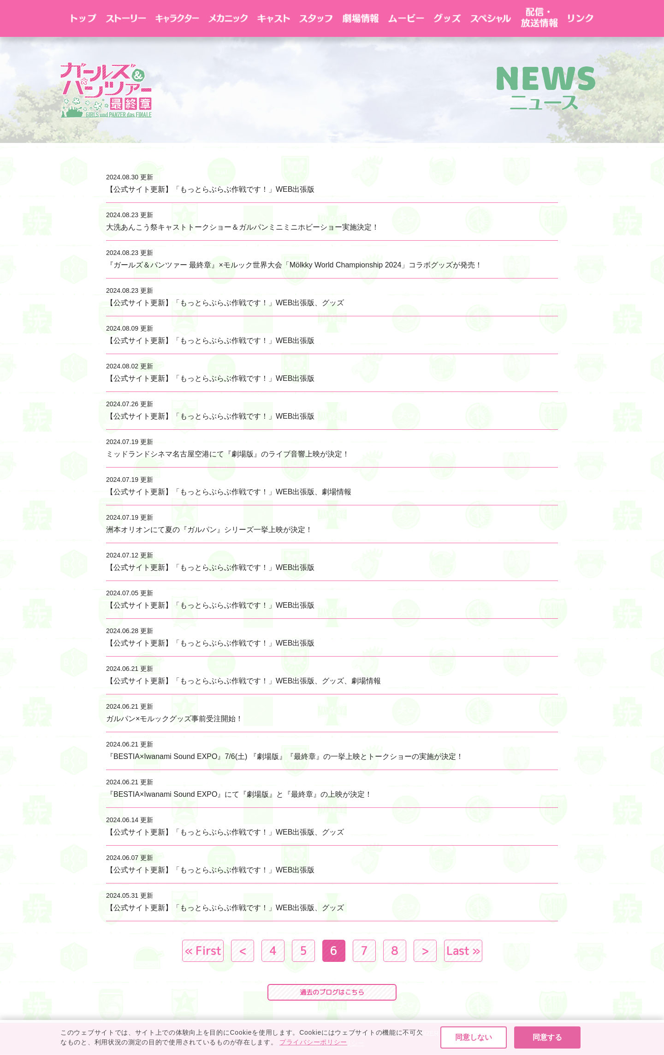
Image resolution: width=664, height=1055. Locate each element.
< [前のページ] (242, 951)
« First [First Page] (202, 951)
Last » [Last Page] (463, 951)
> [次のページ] (425, 951)
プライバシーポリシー (332, 1043)
